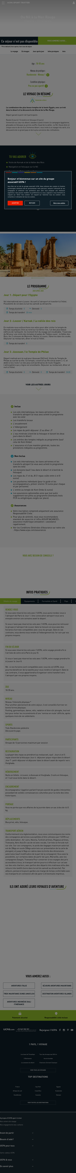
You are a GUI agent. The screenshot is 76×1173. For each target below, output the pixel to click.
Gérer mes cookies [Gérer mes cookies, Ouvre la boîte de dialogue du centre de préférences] (59, 203)
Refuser (32, 203)
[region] (38, 190)
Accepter (15, 203)
